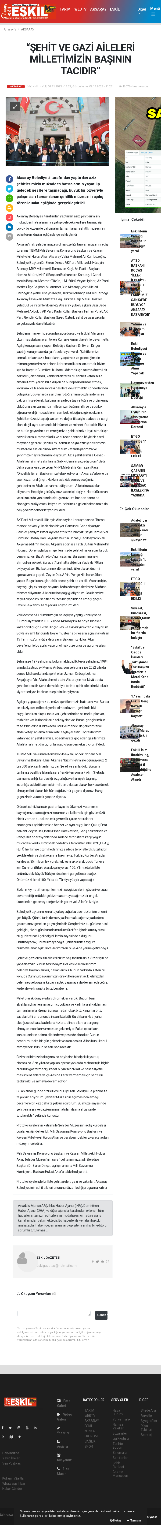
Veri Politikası (11, 1463)
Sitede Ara (148, 1410)
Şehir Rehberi (118, 1465)
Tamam (134, 1520)
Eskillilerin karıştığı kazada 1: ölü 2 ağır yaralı (139, 241)
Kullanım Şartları (13, 1478)
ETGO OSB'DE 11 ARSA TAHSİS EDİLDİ (139, 446)
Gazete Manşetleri (120, 1473)
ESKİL (115, 9)
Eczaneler (120, 1433)
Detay (116, 1520)
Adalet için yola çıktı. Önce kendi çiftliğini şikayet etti (139, 530)
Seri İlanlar (120, 1458)
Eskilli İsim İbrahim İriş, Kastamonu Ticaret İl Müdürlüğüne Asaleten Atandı (141, 764)
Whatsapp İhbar (13, 1483)
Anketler (147, 1415)
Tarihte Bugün (118, 1445)
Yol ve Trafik (121, 1419)
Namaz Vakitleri (118, 1426)
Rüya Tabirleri (146, 1428)
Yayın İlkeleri (11, 1458)
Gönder (102, 1315)
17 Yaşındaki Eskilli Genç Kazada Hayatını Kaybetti (140, 706)
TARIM (65, 9)
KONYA (90, 1431)
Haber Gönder (12, 1489)
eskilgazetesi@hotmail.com (56, 1266)
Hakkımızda (10, 1453)
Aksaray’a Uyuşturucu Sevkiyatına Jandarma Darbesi (139, 417)
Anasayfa (10, 29)
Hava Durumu (118, 1412)
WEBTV (80, 9)
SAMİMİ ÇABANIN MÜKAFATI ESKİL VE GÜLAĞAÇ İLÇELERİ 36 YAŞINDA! (140, 480)
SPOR (89, 1446)
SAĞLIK (90, 1441)
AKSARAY (98, 9)
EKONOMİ (92, 1436)
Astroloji (146, 1435)
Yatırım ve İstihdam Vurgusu (138, 329)
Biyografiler (149, 1421)
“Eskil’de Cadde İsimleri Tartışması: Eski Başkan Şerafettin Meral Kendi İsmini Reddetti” (140, 667)
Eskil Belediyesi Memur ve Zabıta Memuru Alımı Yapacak (139, 358)
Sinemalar (120, 1452)
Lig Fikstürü (121, 1438)
